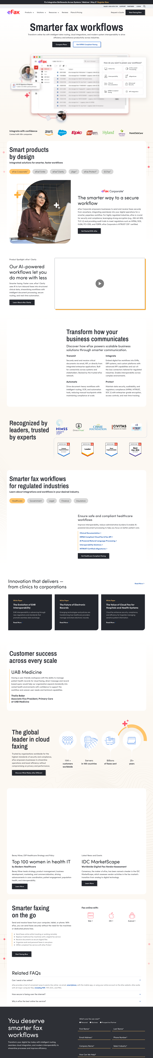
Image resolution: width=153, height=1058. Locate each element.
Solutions (40, 12)
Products (28, 12)
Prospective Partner (109, 1022)
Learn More (19, 886)
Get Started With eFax (89, 231)
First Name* (84, 1029)
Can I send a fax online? (22, 980)
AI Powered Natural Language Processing (97, 540)
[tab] (112, 68)
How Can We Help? (87, 1054)
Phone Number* (120, 1037)
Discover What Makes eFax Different (28, 773)
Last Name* (119, 1029)
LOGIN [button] (139, 6)
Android (131, 921)
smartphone (71, 985)
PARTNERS (130, 6)
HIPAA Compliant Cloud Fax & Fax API (96, 536)
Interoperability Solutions (90, 544)
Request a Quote (117, 12)
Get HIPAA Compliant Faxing (86, 44)
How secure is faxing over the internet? (29, 994)
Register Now (103, 2)
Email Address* (85, 1037)
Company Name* (86, 1046)
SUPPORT (123, 6)
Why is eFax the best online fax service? (29, 1001)
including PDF (40, 987)
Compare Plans (61, 44)
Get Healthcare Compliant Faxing (93, 556)
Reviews (65, 12)
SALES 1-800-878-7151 (111, 6)
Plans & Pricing (76, 12)
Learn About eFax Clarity (22, 302)
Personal (84, 1022)
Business (95, 1022)
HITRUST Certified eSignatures (93, 548)
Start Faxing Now (135, 12)
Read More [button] (139, 583)
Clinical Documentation (90, 533)
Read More (17, 622)
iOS (110, 921)
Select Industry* (120, 1046)
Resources (53, 12)
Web (89, 921)
